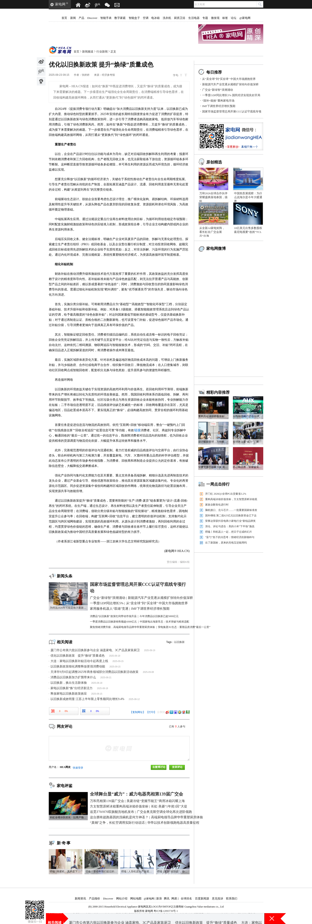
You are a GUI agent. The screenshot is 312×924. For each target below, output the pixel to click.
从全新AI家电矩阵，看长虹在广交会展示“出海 (212, 231)
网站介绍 (121, 898)
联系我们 (231, 898)
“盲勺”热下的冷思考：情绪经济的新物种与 (229, 537)
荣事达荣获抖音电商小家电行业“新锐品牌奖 (230, 520)
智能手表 (106, 18)
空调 (145, 18)
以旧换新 (179, 642)
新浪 (159, 898)
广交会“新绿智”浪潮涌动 (217, 89)
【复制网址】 (137, 712)
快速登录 (78, 767)
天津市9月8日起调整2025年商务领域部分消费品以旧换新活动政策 (94, 672)
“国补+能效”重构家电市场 (218, 100)
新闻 (73, 18)
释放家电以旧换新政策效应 (68, 693)
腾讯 (166, 898)
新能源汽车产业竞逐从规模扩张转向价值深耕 (230, 84)
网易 (174, 898)
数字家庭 (120, 18)
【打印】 (151, 712)
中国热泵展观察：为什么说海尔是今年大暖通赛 (248, 197)
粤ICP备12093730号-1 (166, 910)
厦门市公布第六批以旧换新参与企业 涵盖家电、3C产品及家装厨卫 (95, 650)
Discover (92, 18)
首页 (64, 18)
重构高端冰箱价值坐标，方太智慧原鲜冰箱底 (231, 499)
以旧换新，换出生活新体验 (68, 682)
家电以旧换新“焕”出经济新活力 (71, 688)
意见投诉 (217, 898)
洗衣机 (167, 18)
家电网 (60, 4)
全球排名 (186, 898)
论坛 (233, 18)
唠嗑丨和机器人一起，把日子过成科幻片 (228, 531)
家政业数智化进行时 (217, 504)
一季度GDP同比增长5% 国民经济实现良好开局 (231, 95)
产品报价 (94, 898)
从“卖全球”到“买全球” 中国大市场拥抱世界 (229, 79)
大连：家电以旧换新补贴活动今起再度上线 (79, 661)
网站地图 (135, 898)
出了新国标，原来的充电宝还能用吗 (226, 542)
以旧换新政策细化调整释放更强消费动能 (77, 666)
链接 (137, 430)
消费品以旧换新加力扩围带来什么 (73, 677)
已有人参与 (177, 726)
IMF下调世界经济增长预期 (218, 106)
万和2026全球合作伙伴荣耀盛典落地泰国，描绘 (213, 197)
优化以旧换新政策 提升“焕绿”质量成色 (77, 655)
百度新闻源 (202, 898)
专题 (205, 18)
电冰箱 (155, 18)
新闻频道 (87, 51)
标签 (225, 18)
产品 (81, 18)
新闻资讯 (80, 898)
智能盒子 (134, 18)
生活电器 (194, 18)
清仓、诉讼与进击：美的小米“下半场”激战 (229, 526)
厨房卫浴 (179, 18)
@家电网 (244, 18)
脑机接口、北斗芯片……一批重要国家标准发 (231, 510)
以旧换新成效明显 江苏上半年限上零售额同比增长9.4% (87, 699)
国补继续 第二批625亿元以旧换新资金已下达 (231, 515)
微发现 (215, 18)
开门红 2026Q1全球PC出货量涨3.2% (225, 493)
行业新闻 (102, 51)
